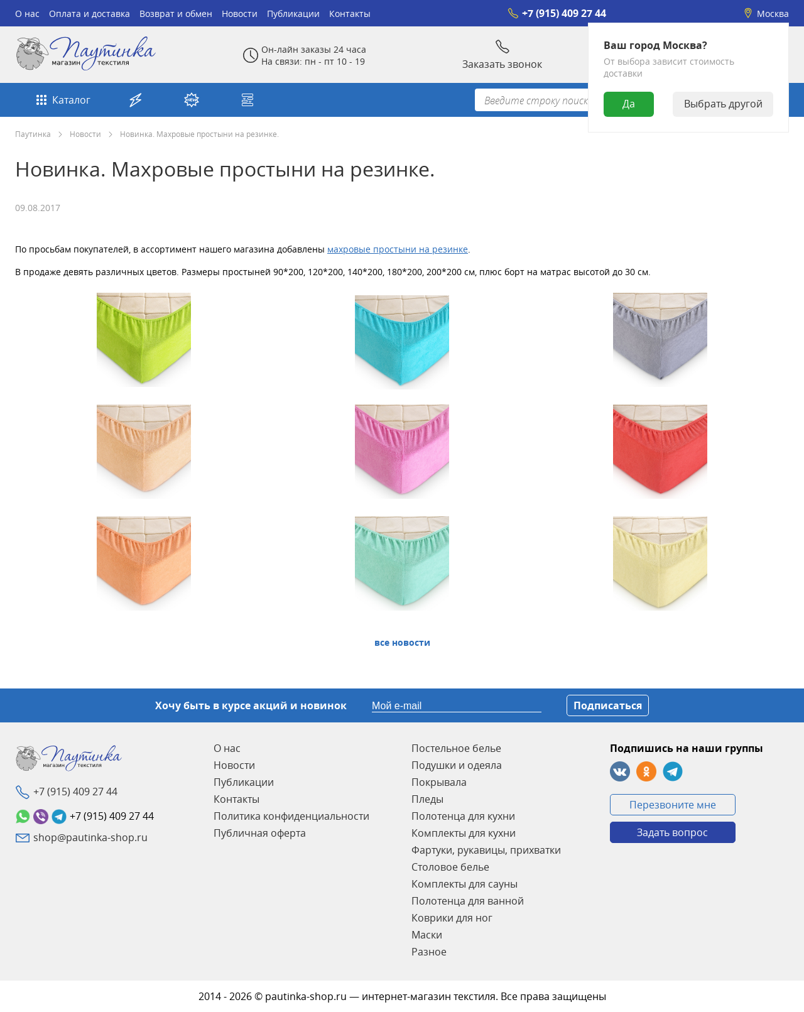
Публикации (293, 13)
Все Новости (402, 642)
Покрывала (439, 782)
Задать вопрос (672, 832)
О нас (27, 13)
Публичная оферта (260, 833)
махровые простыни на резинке (397, 249)
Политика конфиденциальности (291, 816)
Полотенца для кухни (463, 816)
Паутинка (33, 134)
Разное (429, 952)
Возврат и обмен (175, 13)
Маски (426, 935)
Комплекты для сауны (464, 884)
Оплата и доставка (89, 13)
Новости (240, 13)
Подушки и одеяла (456, 765)
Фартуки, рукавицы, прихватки (486, 850)
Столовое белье (450, 867)
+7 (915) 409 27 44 (557, 13)
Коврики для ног (451, 918)
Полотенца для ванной (467, 901)
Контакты (350, 13)
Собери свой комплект (247, 99)
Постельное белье (456, 748)
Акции (135, 99)
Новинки (191, 99)
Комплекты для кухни (463, 833)
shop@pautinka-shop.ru (90, 837)
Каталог (62, 99)
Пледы (427, 799)
